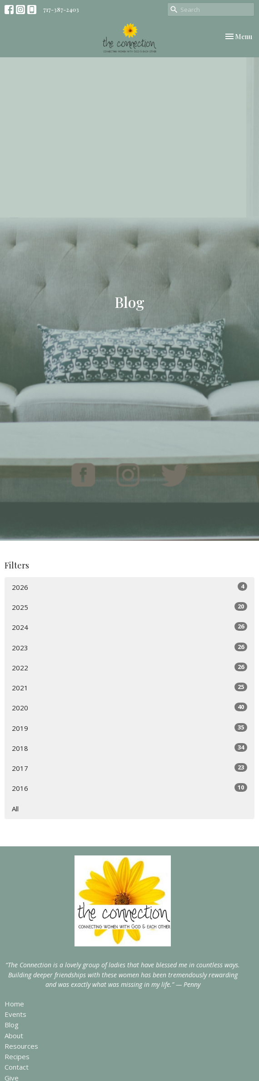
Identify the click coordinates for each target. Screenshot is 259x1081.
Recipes (17, 1056)
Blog (12, 1024)
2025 (129, 607)
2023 (129, 647)
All (15, 808)
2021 (129, 687)
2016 (129, 788)
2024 (129, 627)
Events (15, 1014)
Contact (17, 1066)
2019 (129, 728)
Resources (21, 1046)
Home (14, 1003)
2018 (129, 748)
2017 (129, 768)
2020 (129, 707)
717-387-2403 (61, 9)
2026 (129, 587)
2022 (129, 667)
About (14, 1035)
